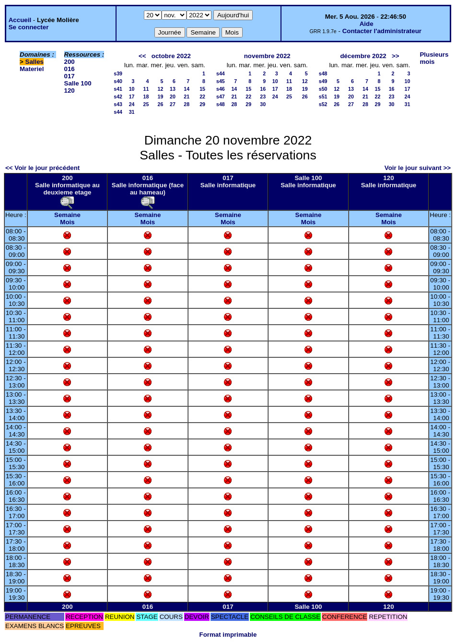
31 (132, 112)
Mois (67, 222)
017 (69, 76)
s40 (118, 81)
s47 (220, 96)
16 (263, 89)
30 (263, 104)
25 (146, 104)
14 (186, 89)
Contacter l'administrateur (381, 31)
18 (146, 96)
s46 (220, 89)
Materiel (32, 69)
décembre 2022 (363, 56)
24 (132, 104)
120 (69, 90)
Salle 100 (78, 83)
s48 (220, 104)
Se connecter (29, 27)
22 (202, 96)
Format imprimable (228, 634)
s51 (323, 96)
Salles (34, 61)
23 (263, 96)
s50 (323, 89)
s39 (118, 73)
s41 (118, 89)
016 (69, 69)
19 (161, 96)
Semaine (67, 214)
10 (132, 89)
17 (132, 96)
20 (172, 96)
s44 (118, 112)
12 (161, 89)
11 (146, 89)
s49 (323, 81)
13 (172, 89)
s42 (118, 96)
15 (202, 89)
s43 (118, 104)
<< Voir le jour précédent (42, 167)
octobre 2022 (171, 56)
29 (202, 104)
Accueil (20, 20)
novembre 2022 (267, 56)
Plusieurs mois (434, 58)
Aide (367, 23)
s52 (323, 104)
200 (69, 61)
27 (172, 104)
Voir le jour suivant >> (418, 167)
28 (186, 104)
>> (395, 56)
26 (161, 104)
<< (142, 56)
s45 (220, 81)
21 (186, 96)
